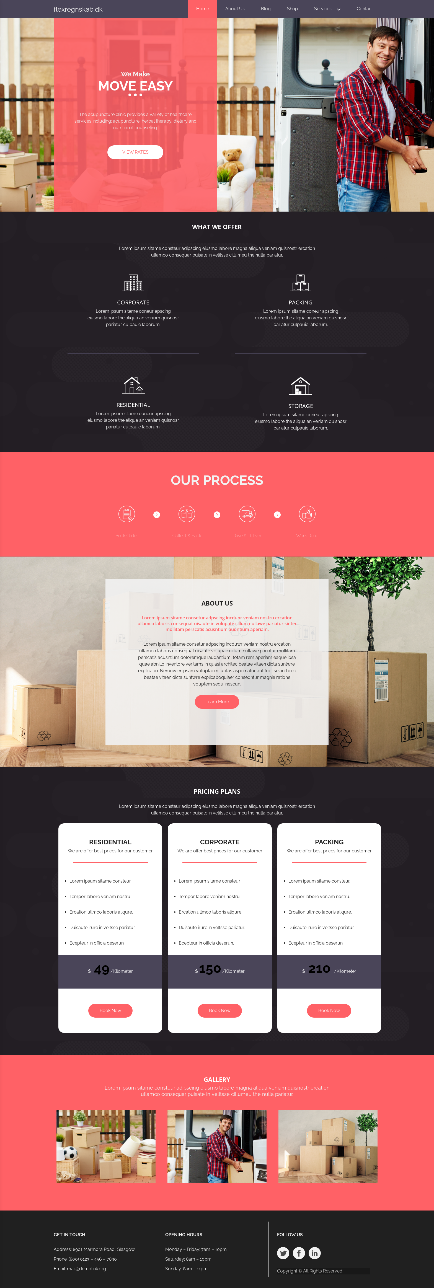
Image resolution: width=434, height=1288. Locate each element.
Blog (266, 8)
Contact (365, 8)
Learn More (217, 701)
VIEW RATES (135, 152)
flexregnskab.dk (78, 9)
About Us (235, 8)
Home (202, 8)
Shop (292, 8)
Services (323, 8)
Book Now (110, 1010)
